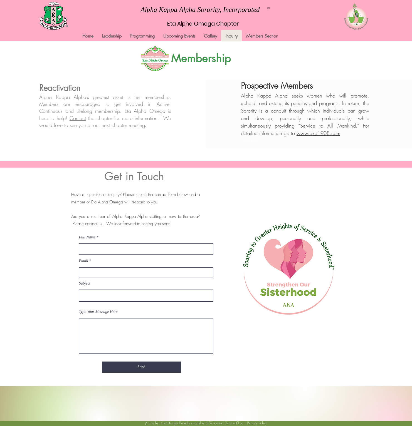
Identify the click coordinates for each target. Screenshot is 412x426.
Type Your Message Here (98, 312)
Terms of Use (234, 423)
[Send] (141, 367)
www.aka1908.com (318, 133)
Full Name (87, 237)
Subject (84, 283)
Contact (78, 118)
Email (83, 261)
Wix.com (215, 423)
